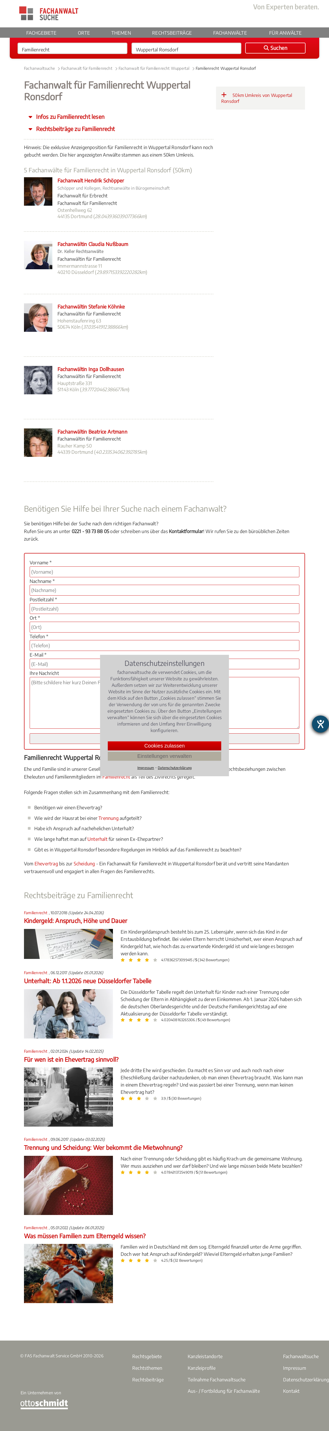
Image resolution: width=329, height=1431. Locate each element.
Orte (84, 33)
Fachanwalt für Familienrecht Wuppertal (154, 68)
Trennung (108, 818)
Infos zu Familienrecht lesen (69, 116)
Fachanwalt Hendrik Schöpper (90, 180)
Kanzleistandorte (205, 1356)
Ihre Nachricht (44, 673)
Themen (121, 33)
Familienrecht (116, 777)
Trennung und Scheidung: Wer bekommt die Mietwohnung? (103, 1147)
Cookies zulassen (164, 746)
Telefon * (39, 636)
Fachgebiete (41, 33)
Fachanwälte (230, 33)
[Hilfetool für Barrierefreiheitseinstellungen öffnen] (320, 724)
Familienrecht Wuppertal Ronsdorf (226, 68)
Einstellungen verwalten (164, 756)
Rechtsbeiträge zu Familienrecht (75, 128)
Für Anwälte (285, 33)
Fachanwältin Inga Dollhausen (90, 369)
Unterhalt (97, 839)
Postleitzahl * (43, 599)
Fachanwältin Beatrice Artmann (92, 431)
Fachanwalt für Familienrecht (86, 68)
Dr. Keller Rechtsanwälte (80, 251)
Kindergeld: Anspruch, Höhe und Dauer (75, 920)
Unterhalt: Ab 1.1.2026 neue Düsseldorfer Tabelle (88, 980)
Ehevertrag (46, 863)
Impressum (294, 1368)
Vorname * (41, 562)
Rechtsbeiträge (172, 33)
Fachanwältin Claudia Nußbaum (92, 244)
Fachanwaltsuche (39, 68)
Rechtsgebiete (147, 1356)
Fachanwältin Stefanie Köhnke (91, 306)
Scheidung (84, 863)
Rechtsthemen (147, 1368)
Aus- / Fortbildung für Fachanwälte (224, 1391)
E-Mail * (38, 655)
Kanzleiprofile (202, 1368)
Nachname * (42, 581)
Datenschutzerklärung (175, 768)
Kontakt (291, 1391)
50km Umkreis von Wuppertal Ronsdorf (256, 98)
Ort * (35, 618)
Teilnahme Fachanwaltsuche (216, 1379)
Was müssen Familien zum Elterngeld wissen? (84, 1236)
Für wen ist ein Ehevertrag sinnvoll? (71, 1059)
